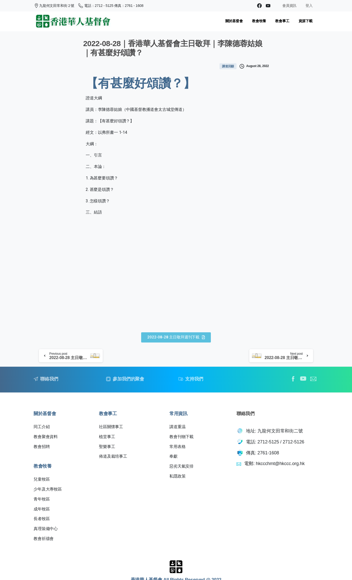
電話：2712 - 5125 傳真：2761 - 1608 (110, 5)
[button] (176, 337)
